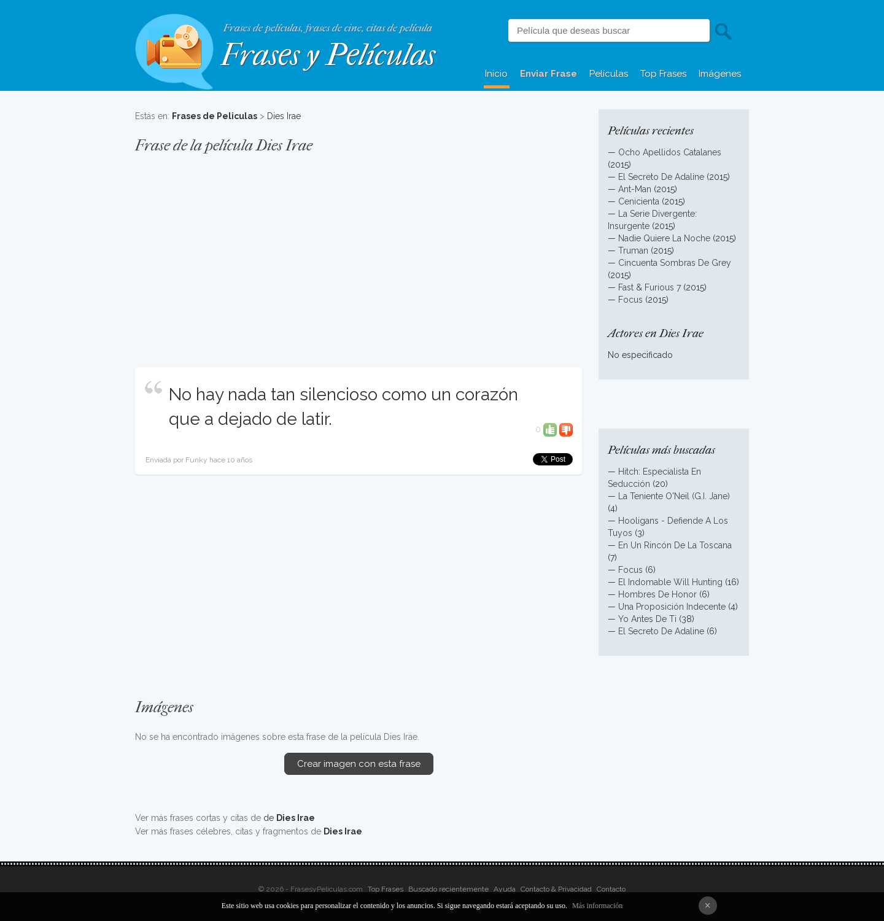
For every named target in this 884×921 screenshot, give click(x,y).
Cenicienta (638, 201)
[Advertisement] (358, 254)
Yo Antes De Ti (647, 619)
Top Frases (663, 73)
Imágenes (720, 73)
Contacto (611, 889)
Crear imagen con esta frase (359, 763)
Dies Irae (284, 116)
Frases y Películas (328, 55)
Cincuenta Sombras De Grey (674, 263)
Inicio (496, 73)
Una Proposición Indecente (672, 607)
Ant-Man (634, 189)
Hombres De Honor (657, 594)
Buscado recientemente (448, 889)
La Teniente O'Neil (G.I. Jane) (674, 496)
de (289, 818)
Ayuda (505, 889)
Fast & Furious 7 (649, 287)
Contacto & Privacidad (556, 889)
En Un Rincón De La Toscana (675, 545)
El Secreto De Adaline (661, 177)
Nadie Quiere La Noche (664, 238)
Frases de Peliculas (214, 116)
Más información (597, 905)
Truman (633, 250)
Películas (608, 73)
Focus (630, 300)
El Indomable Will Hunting (670, 582)
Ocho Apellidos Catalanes (669, 152)
